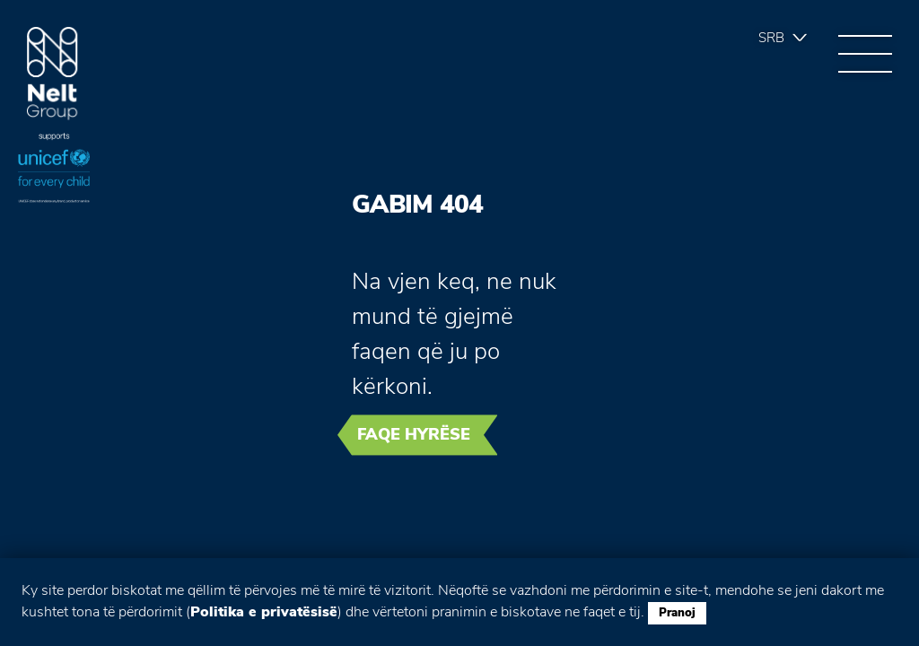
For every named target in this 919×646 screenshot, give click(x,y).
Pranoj (677, 613)
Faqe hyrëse (413, 434)
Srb (771, 38)
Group (52, 74)
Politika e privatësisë (263, 612)
